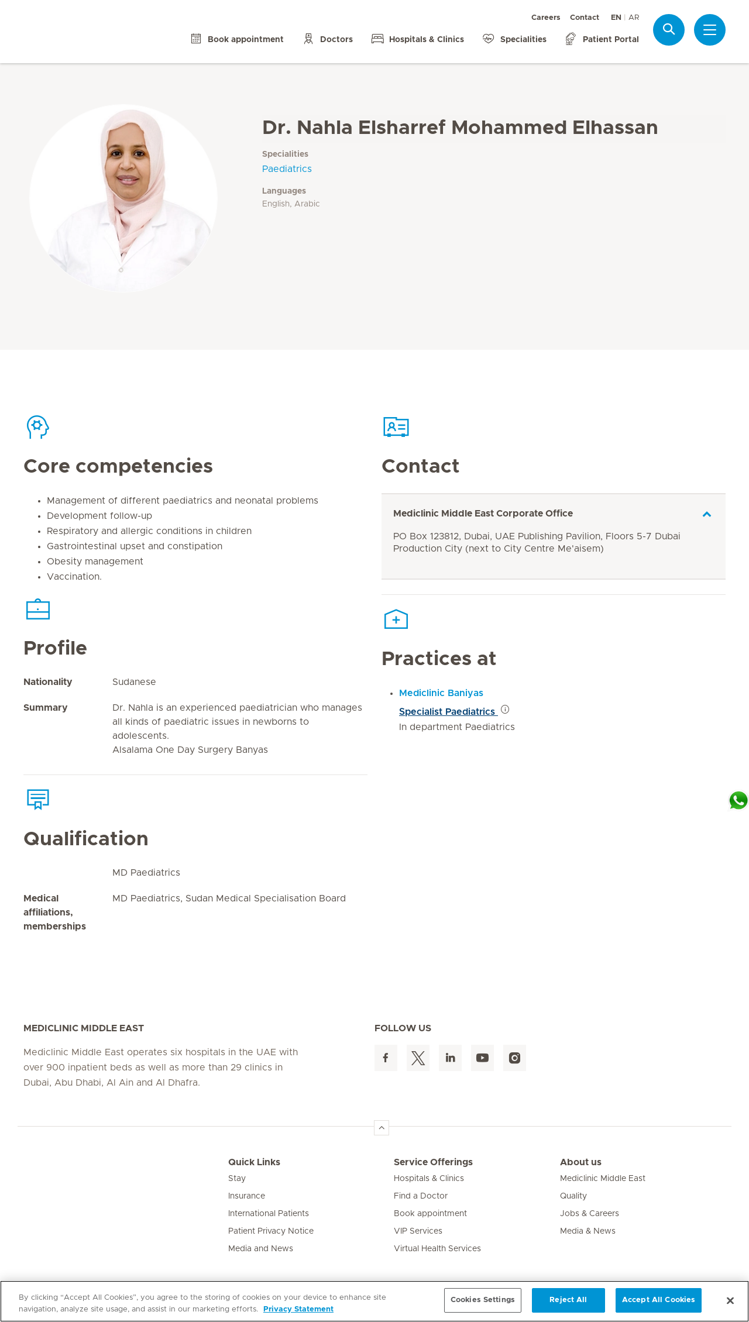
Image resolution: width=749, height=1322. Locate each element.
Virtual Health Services (437, 1249)
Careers (546, 18)
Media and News (260, 1249)
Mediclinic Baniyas (441, 693)
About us (581, 1162)
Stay (237, 1179)
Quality (573, 1196)
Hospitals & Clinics (429, 1179)
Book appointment (430, 1214)
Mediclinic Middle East (602, 1179)
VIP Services (418, 1231)
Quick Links (254, 1162)
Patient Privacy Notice (271, 1231)
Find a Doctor (421, 1196)
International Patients (268, 1214)
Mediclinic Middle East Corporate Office (483, 513)
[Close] (730, 1300)
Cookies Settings (483, 1300)
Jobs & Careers (589, 1214)
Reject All (568, 1300)
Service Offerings (433, 1162)
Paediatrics (287, 169)
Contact (584, 18)
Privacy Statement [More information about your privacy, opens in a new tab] (298, 1309)
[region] (374, 1301)
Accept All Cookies (658, 1300)
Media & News (588, 1231)
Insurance (246, 1196)
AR (633, 18)
